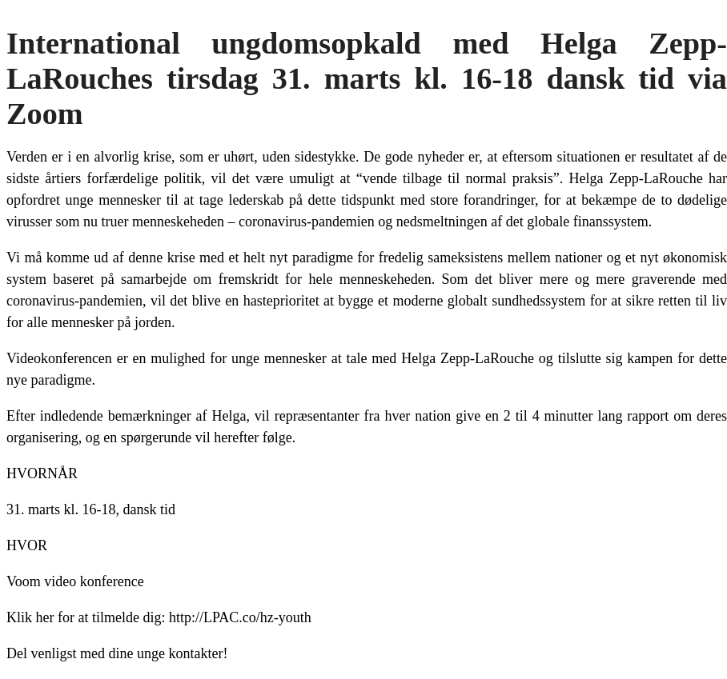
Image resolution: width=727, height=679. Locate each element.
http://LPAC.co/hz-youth (240, 617)
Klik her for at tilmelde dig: (85, 617)
